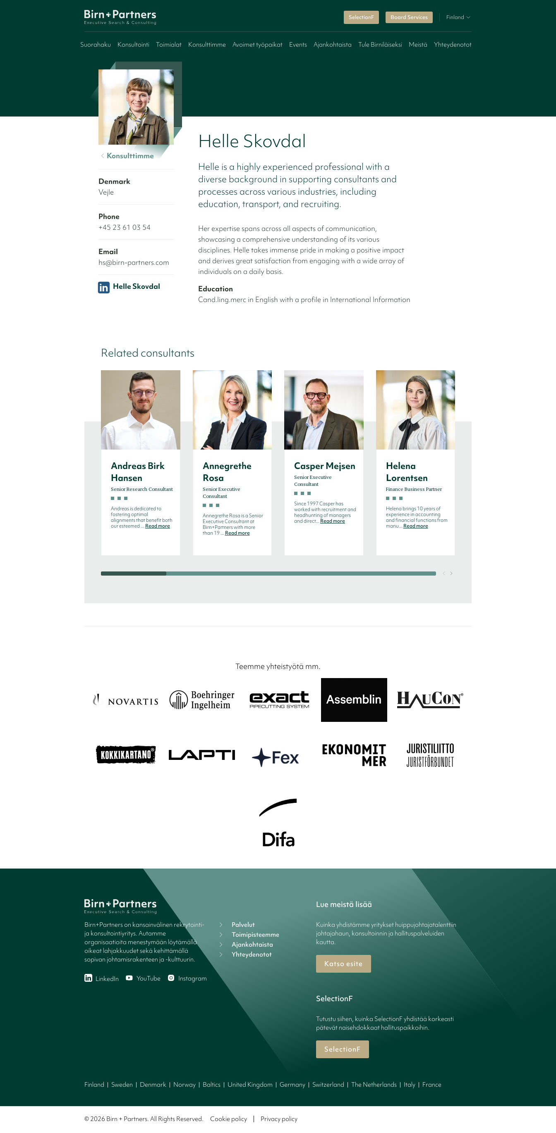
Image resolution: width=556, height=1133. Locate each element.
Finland (94, 1085)
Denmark (153, 1085)
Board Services (409, 17)
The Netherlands (374, 1085)
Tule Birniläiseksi (380, 44)
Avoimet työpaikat (257, 44)
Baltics (211, 1085)
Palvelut (236, 925)
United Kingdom (250, 1085)
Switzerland (328, 1085)
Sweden (122, 1085)
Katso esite (343, 963)
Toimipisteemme (248, 935)
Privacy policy (279, 1119)
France (431, 1085)
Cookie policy (228, 1119)
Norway (184, 1085)
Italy (409, 1085)
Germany (292, 1085)
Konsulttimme (207, 44)
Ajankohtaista (333, 44)
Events (298, 44)
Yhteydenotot (453, 44)
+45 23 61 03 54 (124, 227)
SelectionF (361, 17)
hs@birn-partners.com (133, 262)
